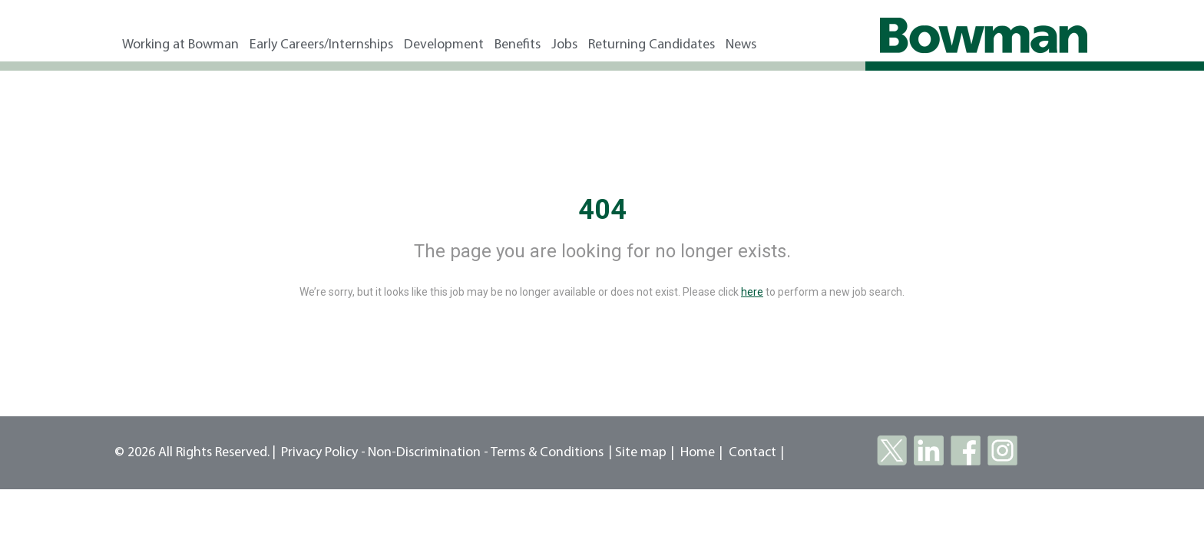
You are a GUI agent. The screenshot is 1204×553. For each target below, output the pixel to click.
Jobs (564, 45)
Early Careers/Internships (321, 45)
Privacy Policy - (323, 452)
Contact (752, 452)
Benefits (518, 45)
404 (602, 210)
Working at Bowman (180, 45)
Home (697, 452)
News (741, 45)
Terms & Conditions (547, 452)
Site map (640, 452)
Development (444, 45)
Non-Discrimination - (429, 452)
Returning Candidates (651, 45)
